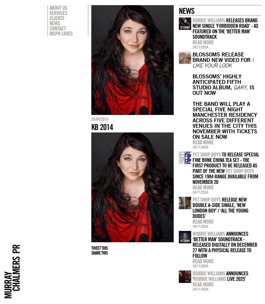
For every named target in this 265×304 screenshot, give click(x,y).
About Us (58, 7)
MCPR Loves (61, 33)
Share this (99, 253)
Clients (57, 18)
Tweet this (99, 248)
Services (58, 12)
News (55, 23)
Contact (58, 28)
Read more (203, 42)
